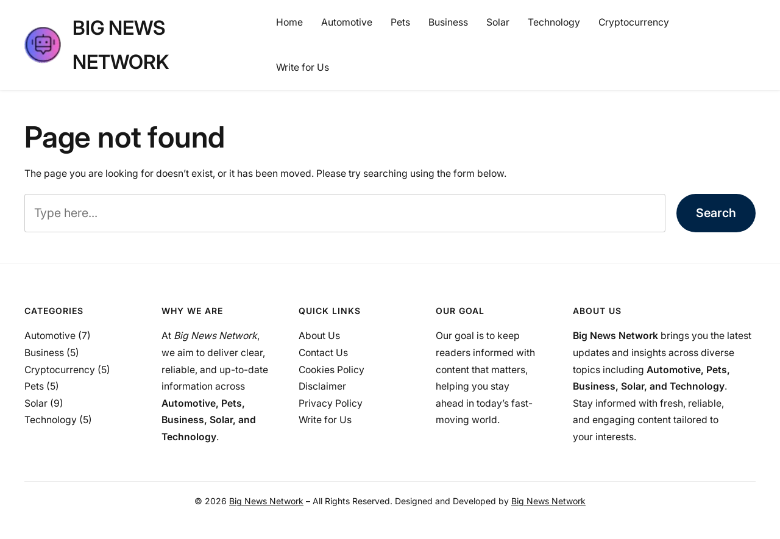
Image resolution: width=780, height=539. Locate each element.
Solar (36, 403)
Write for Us (325, 420)
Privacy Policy (331, 403)
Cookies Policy (331, 370)
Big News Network (266, 501)
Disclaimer (322, 386)
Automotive (50, 335)
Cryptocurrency (59, 370)
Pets (34, 386)
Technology (50, 420)
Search (716, 212)
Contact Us (323, 353)
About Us (319, 335)
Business (44, 353)
